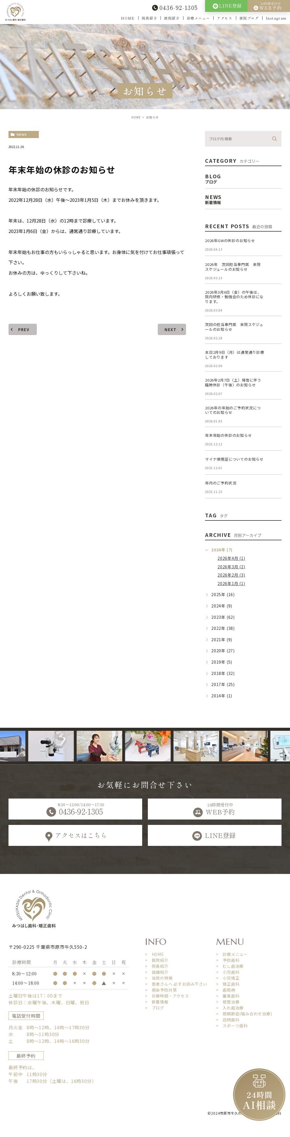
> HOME (154, 954)
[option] (59, 746)
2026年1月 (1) (231, 583)
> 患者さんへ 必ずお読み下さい (176, 984)
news (21, 135)
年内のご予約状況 (220, 483)
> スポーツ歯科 (232, 1025)
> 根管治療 (228, 1002)
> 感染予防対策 (161, 990)
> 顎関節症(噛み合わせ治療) (244, 1014)
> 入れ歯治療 (230, 1008)
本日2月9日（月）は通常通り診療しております (234, 355)
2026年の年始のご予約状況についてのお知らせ (233, 410)
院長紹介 (149, 18)
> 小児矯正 (228, 978)
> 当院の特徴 (159, 978)
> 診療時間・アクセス (167, 996)
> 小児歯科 (228, 972)
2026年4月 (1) (231, 558)
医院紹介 (172, 18)
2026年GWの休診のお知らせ (230, 240)
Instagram (276, 18)
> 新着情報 (157, 1002)
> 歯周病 (225, 990)
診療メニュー (198, 18)
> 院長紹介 (157, 966)
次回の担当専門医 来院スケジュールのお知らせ (234, 327)
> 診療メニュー (232, 954)
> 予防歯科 (228, 960)
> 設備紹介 (157, 972)
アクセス (224, 18)
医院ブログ (249, 18)
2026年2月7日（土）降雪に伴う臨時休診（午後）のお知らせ (233, 382)
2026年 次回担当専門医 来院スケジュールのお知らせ (233, 267)
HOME (128, 18)
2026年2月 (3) (231, 575)
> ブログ (154, 1008)
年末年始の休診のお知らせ (228, 435)
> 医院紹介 (157, 960)
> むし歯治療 (230, 966)
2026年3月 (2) (231, 566)
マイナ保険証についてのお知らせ (234, 459)
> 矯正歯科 (228, 984)
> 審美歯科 (228, 996)
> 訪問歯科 (228, 1019)
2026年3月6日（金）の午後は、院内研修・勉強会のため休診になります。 (234, 296)
